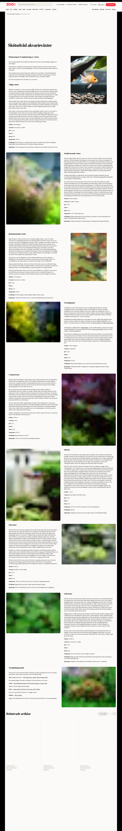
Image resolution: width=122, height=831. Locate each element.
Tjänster (114, 9)
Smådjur (15, 9)
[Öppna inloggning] (101, 4)
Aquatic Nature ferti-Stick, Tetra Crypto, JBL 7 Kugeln (26, 689)
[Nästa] (114, 713)
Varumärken (48, 9)
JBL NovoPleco (97, 323)
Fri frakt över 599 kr (71, 4)
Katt (11, 9)
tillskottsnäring (85, 327)
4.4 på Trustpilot (60, 4)
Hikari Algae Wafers (108, 323)
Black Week (35, 9)
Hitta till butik (95, 9)
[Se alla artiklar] (103, 713)
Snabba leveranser (82, 4)
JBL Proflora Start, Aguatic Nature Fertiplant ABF (35, 677)
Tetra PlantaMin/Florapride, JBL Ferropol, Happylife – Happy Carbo (30, 683)
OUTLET (41, 9)
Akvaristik (28, 9)
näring (55, 251)
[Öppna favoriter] (93, 4)
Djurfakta (102, 9)
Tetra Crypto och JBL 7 (98, 329)
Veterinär (54, 9)
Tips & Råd (12, 14)
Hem (8, 14)
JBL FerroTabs (18, 695)
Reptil (23, 9)
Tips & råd (108, 9)
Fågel (20, 9)
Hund (7, 9)
